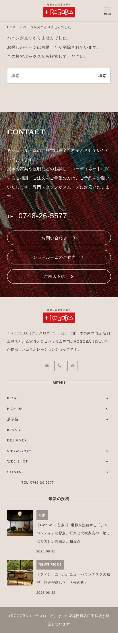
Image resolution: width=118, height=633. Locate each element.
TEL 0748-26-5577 (37, 482)
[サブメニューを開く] (107, 397)
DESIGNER (17, 440)
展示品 (12, 419)
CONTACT (17, 472)
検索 (102, 76)
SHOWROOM (19, 451)
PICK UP (15, 409)
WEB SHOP (17, 461)
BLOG (12, 398)
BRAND (14, 430)
